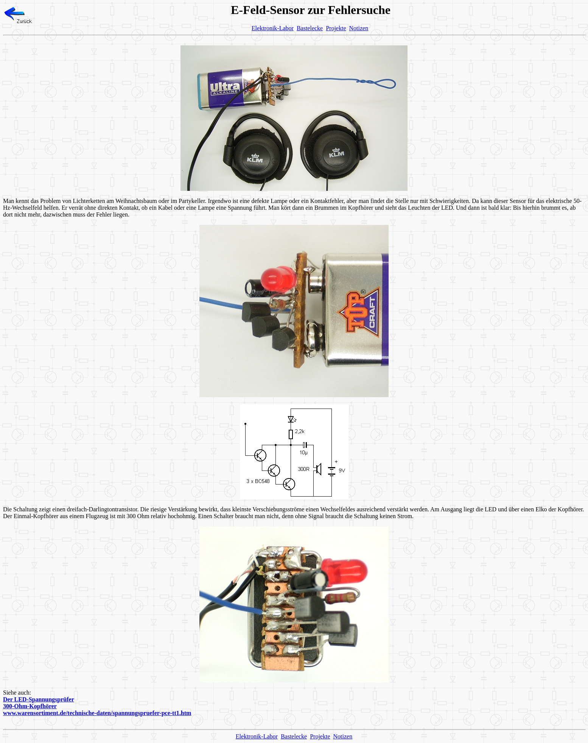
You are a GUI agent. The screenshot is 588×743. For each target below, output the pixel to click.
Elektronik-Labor (273, 28)
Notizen (359, 28)
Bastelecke (310, 28)
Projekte (336, 28)
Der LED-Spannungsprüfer (38, 699)
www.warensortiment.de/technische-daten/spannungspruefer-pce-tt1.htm (97, 713)
